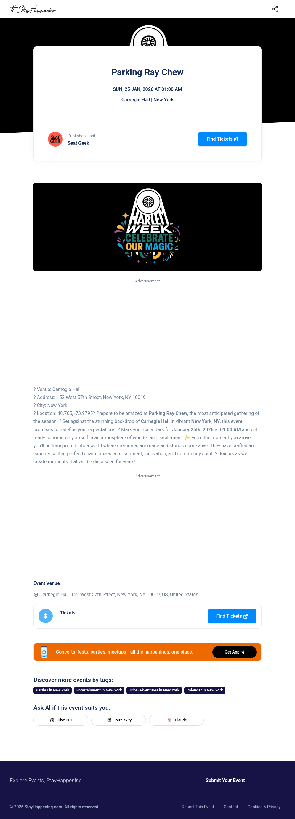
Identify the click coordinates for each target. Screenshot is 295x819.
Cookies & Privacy (264, 806)
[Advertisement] (147, 328)
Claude (176, 720)
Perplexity (119, 720)
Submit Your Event (223, 780)
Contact (231, 806)
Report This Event (198, 806)
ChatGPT (61, 720)
